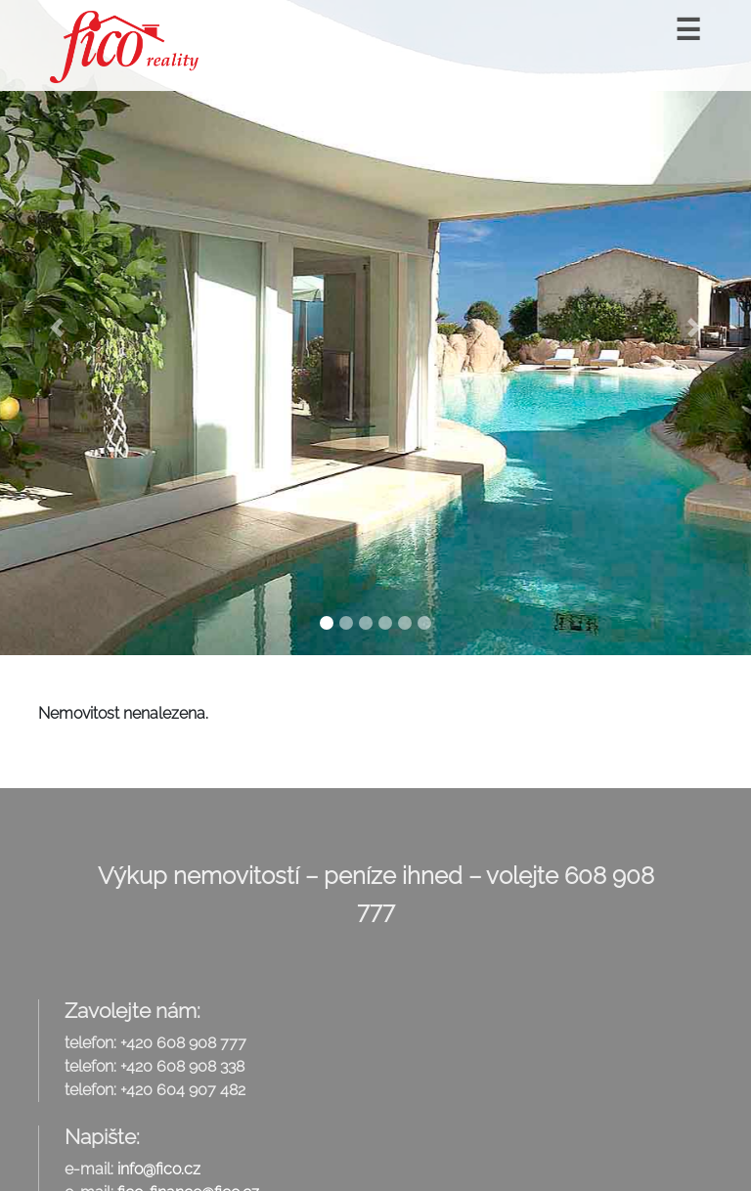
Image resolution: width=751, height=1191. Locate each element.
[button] (56, 327)
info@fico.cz (158, 1169)
